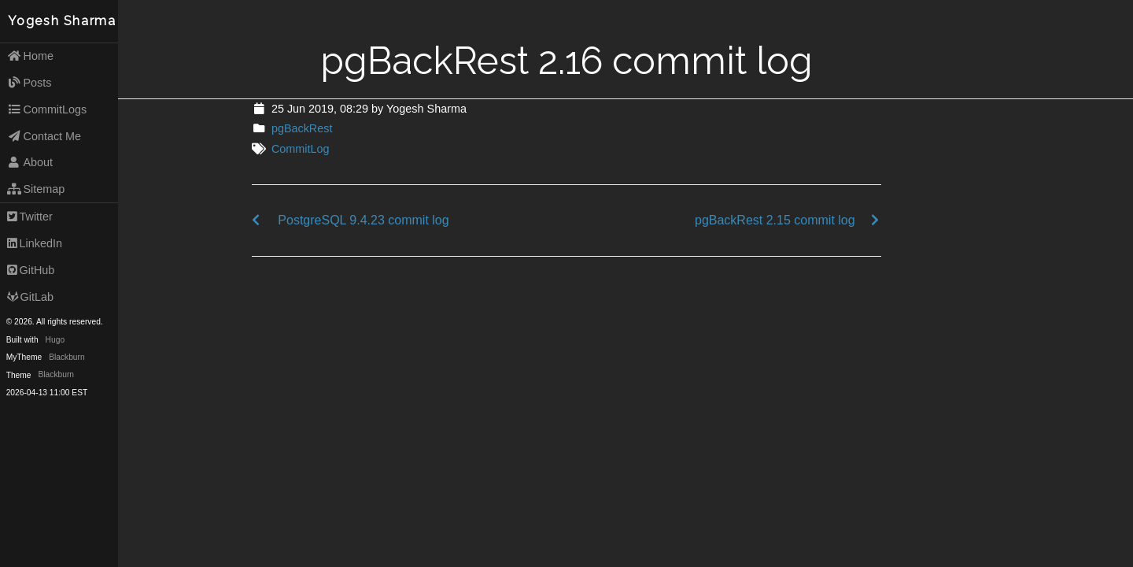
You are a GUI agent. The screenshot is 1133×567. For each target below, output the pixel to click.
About (30, 162)
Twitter (30, 216)
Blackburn (67, 357)
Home (30, 56)
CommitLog (300, 149)
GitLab (30, 297)
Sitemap (36, 189)
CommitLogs (47, 109)
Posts (29, 82)
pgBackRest (302, 128)
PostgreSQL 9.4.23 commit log (363, 220)
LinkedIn (34, 243)
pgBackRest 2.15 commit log (775, 220)
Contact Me (44, 136)
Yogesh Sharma (62, 20)
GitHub (31, 270)
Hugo (55, 339)
